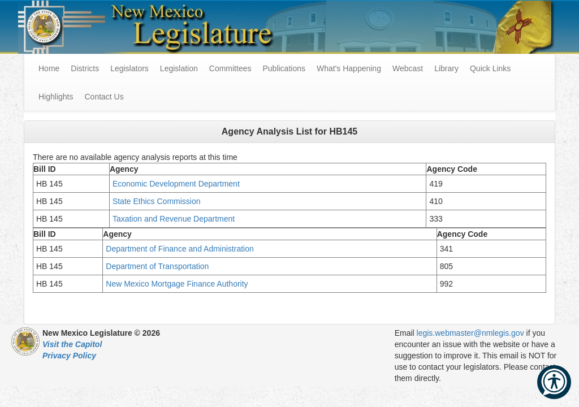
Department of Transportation (157, 266)
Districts (85, 68)
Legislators (129, 68)
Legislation (179, 68)
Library (446, 68)
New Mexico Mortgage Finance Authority (177, 283)
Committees (230, 68)
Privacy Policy (69, 355)
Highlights (55, 96)
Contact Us (103, 96)
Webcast (407, 68)
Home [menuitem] (48, 68)
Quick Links (490, 68)
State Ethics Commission (157, 201)
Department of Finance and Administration (181, 248)
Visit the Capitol (72, 344)
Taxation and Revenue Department (176, 218)
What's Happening (349, 68)
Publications (283, 68)
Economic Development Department (177, 183)
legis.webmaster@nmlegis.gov (470, 332)
